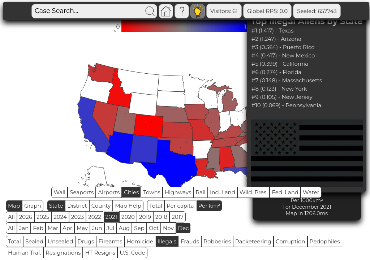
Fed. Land (285, 192)
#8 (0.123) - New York (279, 88)
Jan (24, 228)
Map (14, 205)
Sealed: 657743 (317, 11)
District (77, 205)
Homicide (140, 241)
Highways (178, 192)
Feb (38, 228)
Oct (154, 228)
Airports (109, 192)
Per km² (209, 205)
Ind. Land (222, 192)
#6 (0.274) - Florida (276, 72)
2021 (111, 216)
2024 (60, 216)
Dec (183, 228)
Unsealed (60, 241)
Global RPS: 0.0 (267, 11)
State (56, 205)
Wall (59, 192)
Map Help (128, 205)
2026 (25, 216)
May (82, 228)
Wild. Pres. (254, 192)
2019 (145, 216)
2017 (178, 216)
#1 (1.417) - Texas (272, 30)
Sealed (34, 241)
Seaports (82, 192)
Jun (97, 228)
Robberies (217, 241)
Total (155, 205)
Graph (32, 205)
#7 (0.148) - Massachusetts (286, 80)
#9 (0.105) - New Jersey (282, 97)
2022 (94, 216)
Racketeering (253, 241)
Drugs (85, 241)
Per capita (180, 205)
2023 (77, 216)
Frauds (190, 241)
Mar (53, 228)
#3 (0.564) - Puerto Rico (283, 47)
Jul (111, 228)
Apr (67, 228)
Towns (151, 192)
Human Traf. (24, 252)
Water (311, 192)
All (11, 216)
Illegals (167, 241)
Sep (139, 228)
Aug (124, 228)
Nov (168, 228)
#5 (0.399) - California (279, 63)
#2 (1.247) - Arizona (276, 38)
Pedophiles (325, 241)
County (101, 205)
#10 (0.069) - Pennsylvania (286, 105)
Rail (200, 192)
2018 (161, 216)
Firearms (110, 241)
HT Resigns (100, 252)
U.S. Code (132, 252)
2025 (42, 216)
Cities (131, 192)
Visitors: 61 (224, 11)
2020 (128, 216)
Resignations (63, 252)
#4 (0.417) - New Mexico (283, 55)
